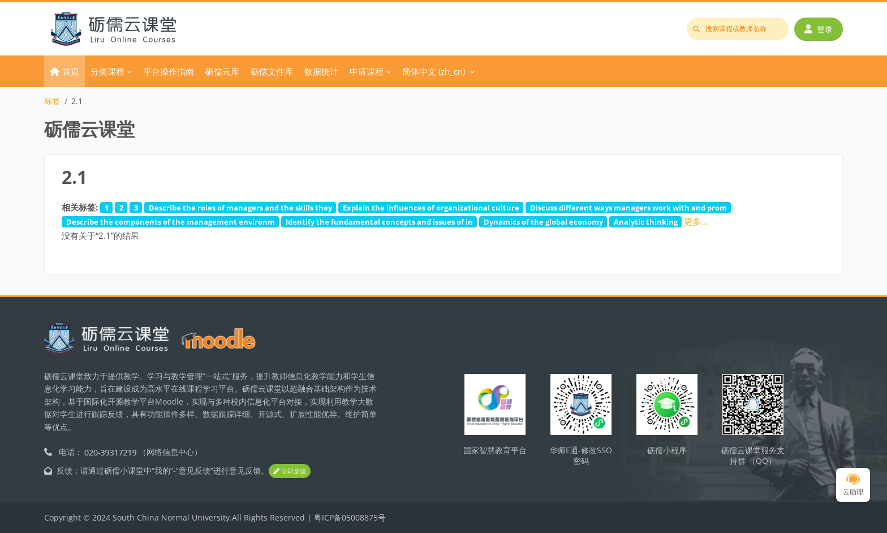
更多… (696, 221)
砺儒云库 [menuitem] (222, 71)
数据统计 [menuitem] (321, 71)
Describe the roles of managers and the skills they (240, 208)
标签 (52, 101)
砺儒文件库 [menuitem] (272, 71)
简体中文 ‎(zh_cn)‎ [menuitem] (433, 71)
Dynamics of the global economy (543, 222)
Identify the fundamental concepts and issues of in (379, 222)
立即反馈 (289, 471)
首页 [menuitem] (70, 71)
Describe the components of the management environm (170, 222)
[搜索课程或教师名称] (738, 28)
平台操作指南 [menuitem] (168, 71)
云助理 (853, 485)
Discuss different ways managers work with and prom (628, 208)
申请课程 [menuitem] (367, 71)
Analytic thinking (646, 222)
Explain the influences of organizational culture (431, 208)
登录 (818, 29)
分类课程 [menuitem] (107, 71)
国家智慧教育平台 (495, 450)
